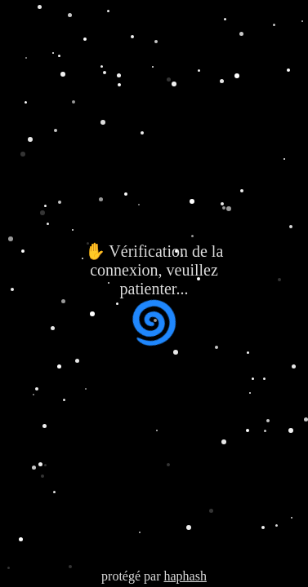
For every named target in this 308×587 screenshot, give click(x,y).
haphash (184, 576)
